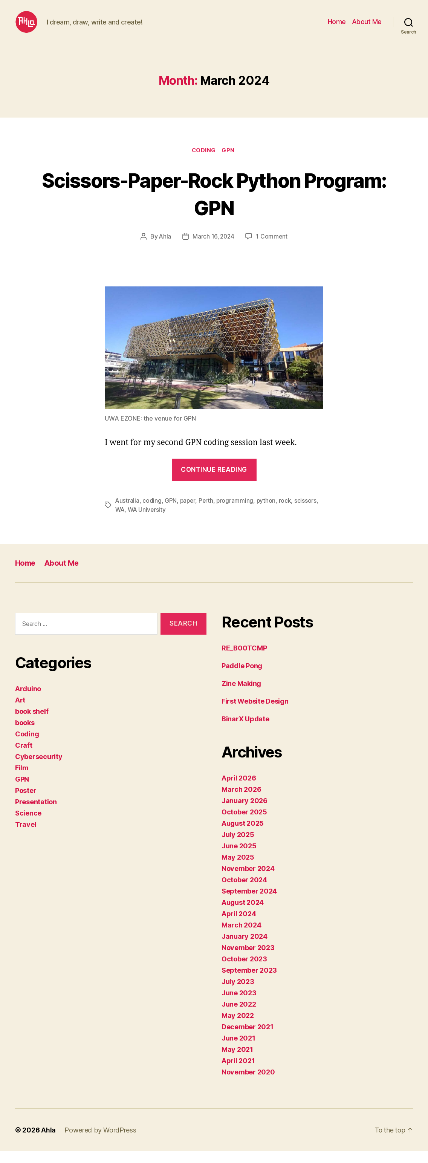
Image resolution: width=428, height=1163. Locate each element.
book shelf (31, 723)
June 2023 (239, 1004)
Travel (25, 836)
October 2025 (244, 824)
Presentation (36, 814)
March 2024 (241, 937)
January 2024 (245, 948)
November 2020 (248, 1084)
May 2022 (238, 1027)
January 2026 (245, 812)
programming (236, 512)
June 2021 (238, 1050)
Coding (203, 162)
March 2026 (241, 801)
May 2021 (237, 1061)
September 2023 (249, 982)
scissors (308, 512)
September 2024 (249, 903)
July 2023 (238, 993)
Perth (207, 512)
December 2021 (248, 1038)
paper (188, 512)
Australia (127, 512)
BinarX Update (245, 731)
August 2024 (243, 914)
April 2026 (239, 790)
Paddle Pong (242, 677)
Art (20, 712)
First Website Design (255, 713)
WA (120, 521)
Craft (23, 757)
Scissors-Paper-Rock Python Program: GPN (214, 205)
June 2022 (239, 1016)
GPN (230, 162)
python (268, 512)
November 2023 (248, 959)
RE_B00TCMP (244, 660)
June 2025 (239, 858)
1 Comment (273, 248)
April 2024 (239, 925)
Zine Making (241, 695)
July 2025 (238, 846)
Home (337, 27)
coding (152, 512)
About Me (367, 27)
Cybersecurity (39, 769)
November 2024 (248, 880)
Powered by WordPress (101, 1142)
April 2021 (238, 1072)
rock (287, 512)
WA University (148, 521)
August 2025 (243, 835)
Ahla (164, 248)
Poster (25, 802)
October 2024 (244, 891)
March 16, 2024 (213, 248)
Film (22, 780)
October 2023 (244, 971)
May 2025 (238, 869)
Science (28, 825)
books (25, 735)
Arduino (28, 701)
